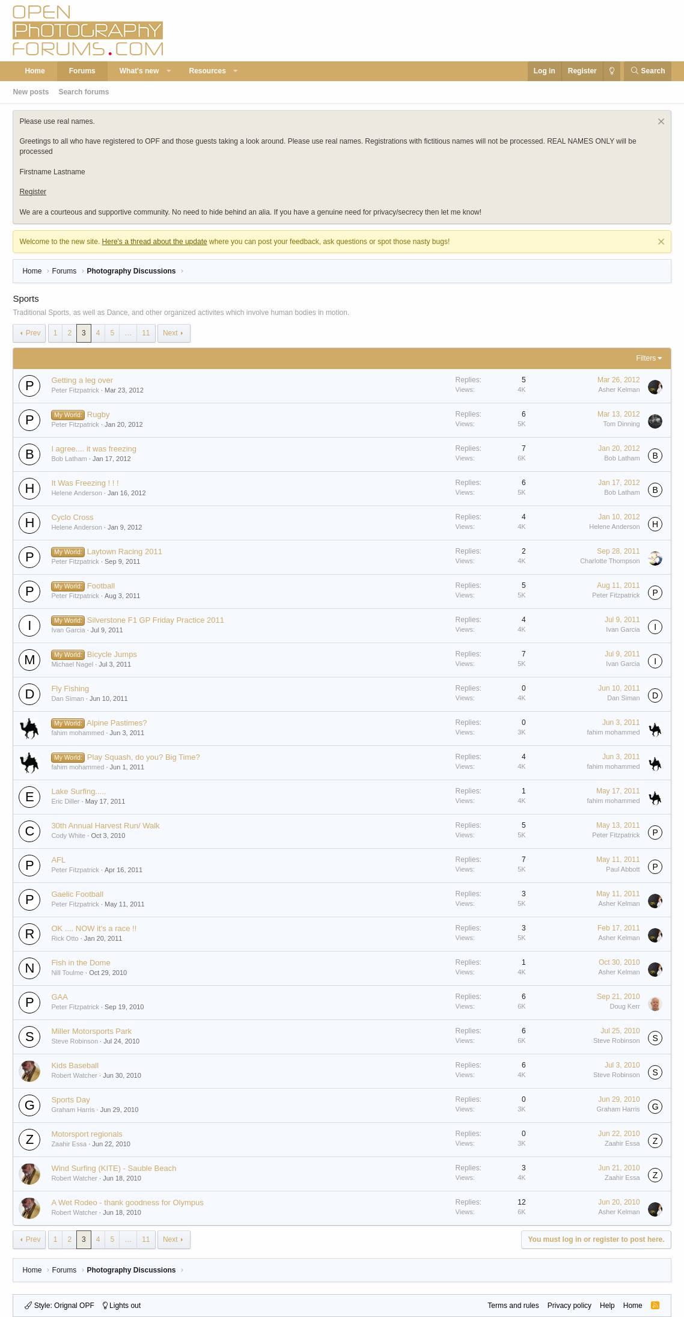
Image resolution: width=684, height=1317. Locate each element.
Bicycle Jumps (112, 654)
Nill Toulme (67, 972)
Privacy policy (569, 1305)
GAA (59, 996)
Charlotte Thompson (610, 560)
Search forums (83, 92)
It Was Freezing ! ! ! (84, 482)
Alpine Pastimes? (117, 722)
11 (146, 333)
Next (170, 333)
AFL (58, 859)
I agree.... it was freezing (93, 448)
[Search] (647, 71)
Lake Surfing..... (78, 791)
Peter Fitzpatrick (75, 390)
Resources (207, 71)
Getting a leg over (82, 380)
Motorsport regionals (87, 1133)
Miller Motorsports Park (91, 1031)
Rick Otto (64, 938)
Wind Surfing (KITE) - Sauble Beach (113, 1168)
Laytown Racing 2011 (124, 551)
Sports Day (70, 1099)
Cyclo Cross (72, 517)
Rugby (98, 414)
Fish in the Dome (80, 962)
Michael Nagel (72, 664)
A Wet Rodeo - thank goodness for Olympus (127, 1202)
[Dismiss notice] (660, 123)
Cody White (68, 835)
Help (607, 1305)
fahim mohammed (77, 732)
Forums (82, 71)
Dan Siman (67, 698)
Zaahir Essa (69, 1143)
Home (34, 71)
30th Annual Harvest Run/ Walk (105, 825)
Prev (33, 333)
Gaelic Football (77, 894)
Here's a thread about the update (154, 241)
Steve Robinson (74, 1041)
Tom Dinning (621, 423)
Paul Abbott (623, 869)
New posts (31, 92)
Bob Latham (69, 458)
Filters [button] (646, 358)
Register (32, 192)
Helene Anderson (76, 493)
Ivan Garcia (68, 630)
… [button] (128, 333)
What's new (139, 71)
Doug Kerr (624, 1006)
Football (101, 585)
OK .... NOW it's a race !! (93, 928)
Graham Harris (72, 1109)
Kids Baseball (75, 1065)
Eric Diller (65, 801)
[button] (168, 71)
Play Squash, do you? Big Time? (143, 757)
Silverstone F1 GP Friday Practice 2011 (155, 620)
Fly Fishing (70, 688)
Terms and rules (513, 1305)
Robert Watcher (74, 1075)
